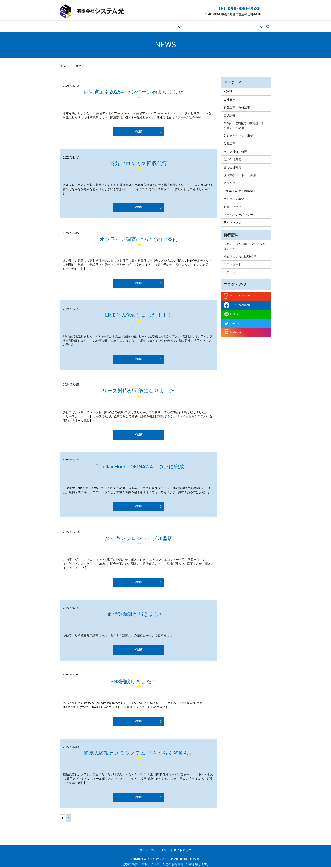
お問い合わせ (243, 25)
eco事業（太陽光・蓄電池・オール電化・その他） (245, 123)
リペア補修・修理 (235, 149)
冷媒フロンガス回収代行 (138, 161)
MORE (138, 129)
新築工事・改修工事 (237, 104)
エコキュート (232, 261)
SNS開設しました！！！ (139, 679)
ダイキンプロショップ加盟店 (139, 536)
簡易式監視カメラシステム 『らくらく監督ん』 (139, 751)
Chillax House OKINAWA (239, 188)
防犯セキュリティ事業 (238, 133)
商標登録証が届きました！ (139, 611)
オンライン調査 (234, 196)
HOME (80, 25)
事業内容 (162, 25)
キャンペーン (232, 180)
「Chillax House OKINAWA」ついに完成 (138, 464)
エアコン (229, 269)
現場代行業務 (232, 157)
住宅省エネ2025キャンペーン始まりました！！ (139, 89)
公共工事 (229, 141)
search (268, 25)
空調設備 (229, 112)
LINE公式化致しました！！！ (138, 312)
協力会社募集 (232, 164)
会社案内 (121, 25)
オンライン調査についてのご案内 (138, 237)
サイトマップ (232, 220)
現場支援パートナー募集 (203, 25)
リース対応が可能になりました (138, 388)
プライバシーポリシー (238, 212)
